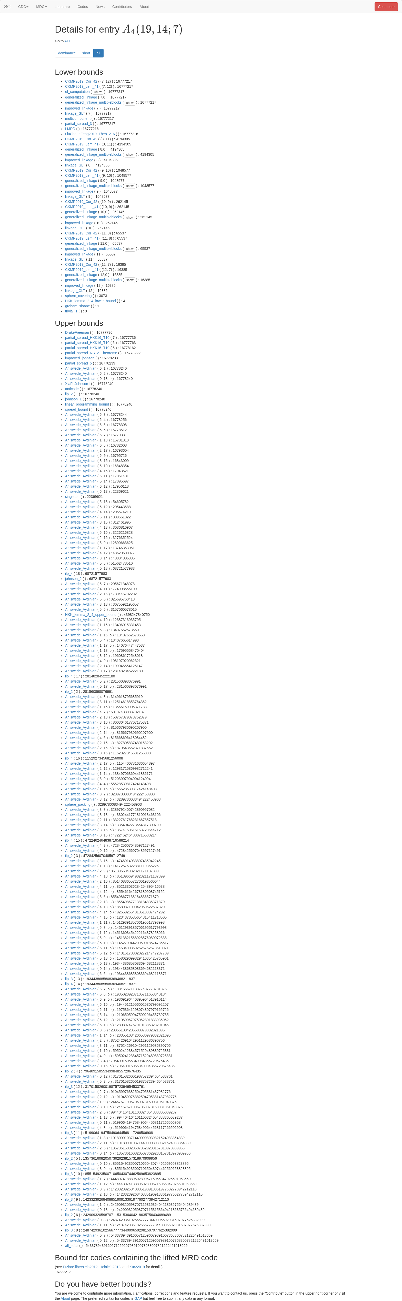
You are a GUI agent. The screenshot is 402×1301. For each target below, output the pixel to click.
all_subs (71, 1246)
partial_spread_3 (78, 124)
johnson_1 (73, 399)
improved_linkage (79, 108)
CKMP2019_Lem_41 (81, 86)
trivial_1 (71, 311)
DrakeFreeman (77, 332)
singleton (72, 497)
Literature (62, 7)
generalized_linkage (81, 97)
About (144, 7)
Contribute (386, 7)
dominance (67, 53)
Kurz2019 (137, 1267)
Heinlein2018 (109, 1267)
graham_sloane (77, 306)
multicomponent (78, 118)
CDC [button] (23, 7)
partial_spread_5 (78, 363)
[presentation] (152, 30)
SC (7, 6)
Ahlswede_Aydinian (80, 368)
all (98, 53)
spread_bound (76, 409)
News (100, 7)
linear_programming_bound (87, 404)
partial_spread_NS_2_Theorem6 (91, 353)
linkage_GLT (75, 113)
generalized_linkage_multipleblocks (93, 102)
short (86, 53)
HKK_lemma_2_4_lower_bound (90, 301)
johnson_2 (73, 579)
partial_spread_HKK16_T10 (87, 338)
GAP (138, 1298)
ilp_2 (69, 394)
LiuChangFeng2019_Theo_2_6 (90, 134)
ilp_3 (69, 979)
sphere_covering (78, 296)
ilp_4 (69, 573)
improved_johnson (79, 358)
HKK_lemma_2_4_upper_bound (90, 615)
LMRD (70, 129)
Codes (82, 7)
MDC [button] (41, 7)
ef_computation (77, 92)
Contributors (122, 7)
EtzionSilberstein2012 (80, 1267)
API (67, 41)
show (98, 92)
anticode (72, 389)
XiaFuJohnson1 (77, 384)
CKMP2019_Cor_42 (81, 81)
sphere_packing (78, 804)
